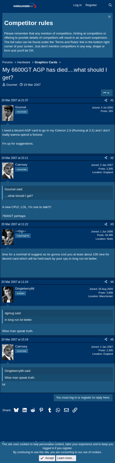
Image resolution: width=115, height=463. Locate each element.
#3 (112, 224)
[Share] (106, 100)
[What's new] (103, 5)
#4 (112, 282)
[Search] (110, 5)
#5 (112, 339)
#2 (112, 158)
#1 (112, 100)
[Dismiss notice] (109, 17)
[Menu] (6, 5)
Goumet (11, 84)
